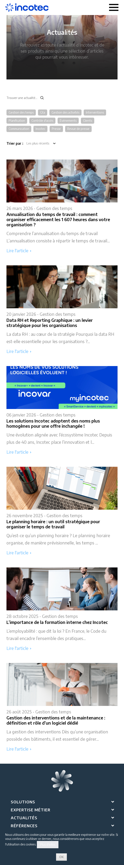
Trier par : (14, 143)
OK (61, 857)
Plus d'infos (47, 844)
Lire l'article (18, 250)
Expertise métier (30, 809)
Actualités (24, 817)
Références (24, 825)
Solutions (23, 801)
